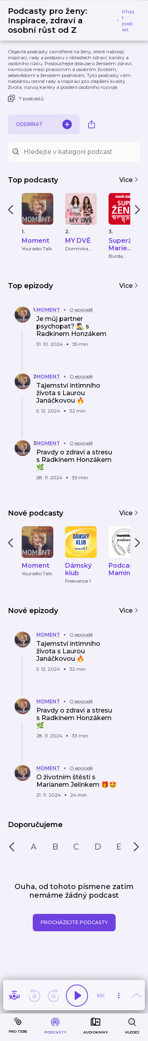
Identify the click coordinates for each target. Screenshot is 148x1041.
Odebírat (44, 124)
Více (129, 180)
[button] (65, 328)
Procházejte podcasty (74, 922)
